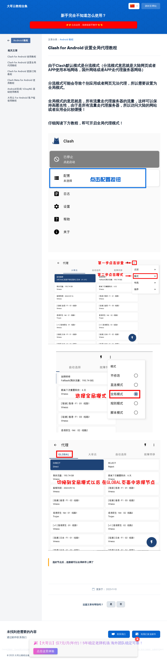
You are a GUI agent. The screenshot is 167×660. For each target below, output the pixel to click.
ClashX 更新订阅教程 (143, 649)
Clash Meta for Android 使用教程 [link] (21, 81)
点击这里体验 (45, 651)
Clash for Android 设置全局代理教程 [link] (22, 64)
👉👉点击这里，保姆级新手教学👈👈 (84, 24)
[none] (17, 6)
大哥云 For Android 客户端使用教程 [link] (21, 99)
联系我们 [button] (121, 634)
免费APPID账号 (158, 649)
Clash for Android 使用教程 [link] (22, 56)
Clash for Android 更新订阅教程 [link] (22, 73)
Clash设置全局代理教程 (22, 649)
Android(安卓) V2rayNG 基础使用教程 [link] (21, 90)
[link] (19, 40)
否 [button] (121, 604)
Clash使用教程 (7, 649)
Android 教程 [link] (67, 39)
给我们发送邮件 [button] (148, 634)
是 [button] (111, 604)
